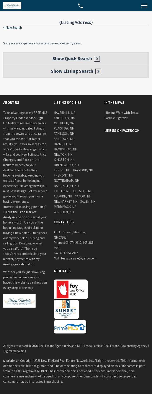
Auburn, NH (63, 196)
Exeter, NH (62, 191)
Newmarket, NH (65, 201)
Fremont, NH (63, 175)
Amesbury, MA (64, 118)
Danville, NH (64, 144)
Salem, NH (87, 201)
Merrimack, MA (65, 207)
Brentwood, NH (66, 165)
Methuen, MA (64, 123)
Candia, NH (83, 196)
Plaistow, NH (64, 128)
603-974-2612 (72, 243)
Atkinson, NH (64, 133)
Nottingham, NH (66, 180)
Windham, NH (64, 212)
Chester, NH (82, 191)
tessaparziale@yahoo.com (78, 258)
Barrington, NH (66, 186)
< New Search (12, 27)
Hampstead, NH (65, 149)
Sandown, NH (64, 139)
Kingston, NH (64, 160)
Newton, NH (63, 154)
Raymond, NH (83, 170)
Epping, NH (62, 170)
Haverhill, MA (64, 113)
